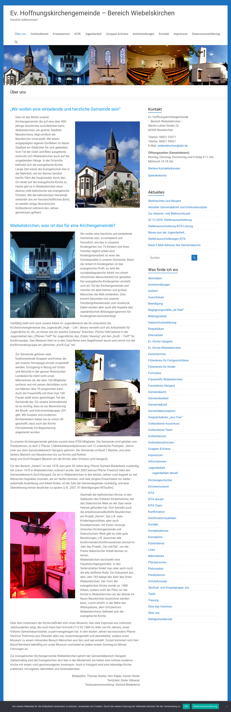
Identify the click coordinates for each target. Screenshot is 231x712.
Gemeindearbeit (158, 398)
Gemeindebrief (157, 404)
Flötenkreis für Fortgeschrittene (168, 360)
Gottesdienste (39, 33)
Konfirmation (156, 512)
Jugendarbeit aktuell (165, 473)
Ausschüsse (156, 297)
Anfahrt (153, 291)
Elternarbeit (155, 335)
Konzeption (155, 537)
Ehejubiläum (156, 329)
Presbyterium (61, 33)
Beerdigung (155, 303)
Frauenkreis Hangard (161, 385)
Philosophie (155, 568)
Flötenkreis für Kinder (162, 366)
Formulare (154, 373)
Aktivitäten (155, 278)
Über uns (20, 33)
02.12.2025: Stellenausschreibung (170, 220)
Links (151, 549)
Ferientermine (157, 354)
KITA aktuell (156, 499)
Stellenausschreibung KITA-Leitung (170, 226)
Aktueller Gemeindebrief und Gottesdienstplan (177, 207)
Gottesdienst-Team (160, 430)
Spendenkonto (157, 175)
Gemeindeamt (157, 392)
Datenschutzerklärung (206, 33)
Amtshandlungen (143, 33)
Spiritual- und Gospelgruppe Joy (168, 587)
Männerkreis (156, 556)
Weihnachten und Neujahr (164, 201)
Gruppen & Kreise (117, 33)
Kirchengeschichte (160, 480)
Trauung (153, 600)
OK (186, 706)
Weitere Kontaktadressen (164, 168)
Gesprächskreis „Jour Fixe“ (165, 417)
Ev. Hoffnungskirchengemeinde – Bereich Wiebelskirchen (92, 13)
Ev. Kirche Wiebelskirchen (164, 348)
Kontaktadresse (158, 530)
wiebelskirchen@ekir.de (173, 145)
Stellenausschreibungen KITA (167, 239)
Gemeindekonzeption (161, 411)
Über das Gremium (160, 606)
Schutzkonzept (157, 581)
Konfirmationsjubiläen (162, 518)
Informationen (157, 461)
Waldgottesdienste (160, 619)
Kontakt (164, 33)
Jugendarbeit (93, 33)
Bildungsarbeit (157, 316)
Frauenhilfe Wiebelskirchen (165, 379)
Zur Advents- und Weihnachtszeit (169, 213)
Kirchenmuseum (158, 486)
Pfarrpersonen (157, 562)
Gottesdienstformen (161, 442)
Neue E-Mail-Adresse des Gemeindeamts (174, 245)
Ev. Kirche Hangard (160, 341)
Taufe (151, 594)
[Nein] (226, 706)
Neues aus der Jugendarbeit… (167, 232)
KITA (77, 33)
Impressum (181, 33)
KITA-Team (155, 505)
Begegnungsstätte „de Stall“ (166, 310)
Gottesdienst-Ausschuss (164, 423)
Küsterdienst (156, 543)
